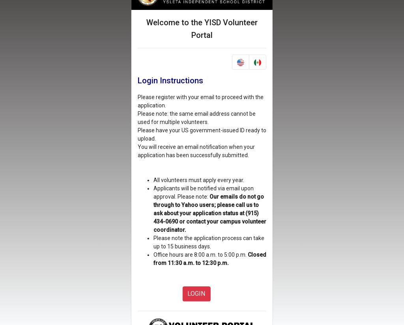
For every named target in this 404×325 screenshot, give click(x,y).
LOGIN (196, 294)
